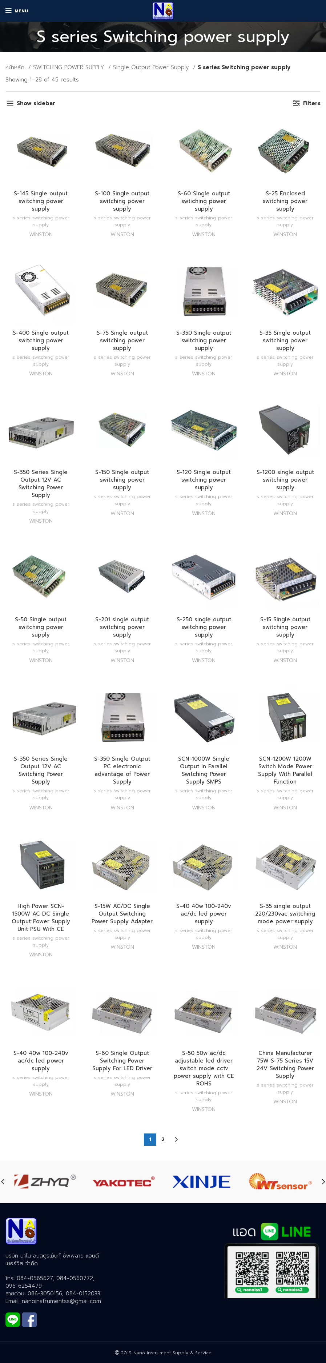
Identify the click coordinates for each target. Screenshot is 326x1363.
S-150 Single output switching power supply (122, 479)
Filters (312, 103)
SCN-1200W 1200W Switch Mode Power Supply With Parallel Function (285, 770)
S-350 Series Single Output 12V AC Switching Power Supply (41, 483)
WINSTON (41, 234)
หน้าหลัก (16, 67)
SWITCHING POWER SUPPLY (69, 67)
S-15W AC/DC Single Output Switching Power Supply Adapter (122, 913)
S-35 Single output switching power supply (285, 340)
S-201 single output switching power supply (122, 627)
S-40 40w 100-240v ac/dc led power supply (203, 913)
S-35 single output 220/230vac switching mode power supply (285, 913)
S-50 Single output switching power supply (41, 627)
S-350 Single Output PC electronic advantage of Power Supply (122, 770)
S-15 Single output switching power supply (285, 627)
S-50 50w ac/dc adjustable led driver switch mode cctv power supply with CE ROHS (204, 1068)
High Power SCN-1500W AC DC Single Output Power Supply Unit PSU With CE (41, 917)
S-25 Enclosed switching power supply (285, 201)
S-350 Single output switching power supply (203, 340)
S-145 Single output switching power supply (41, 201)
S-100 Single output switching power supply (122, 201)
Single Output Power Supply (152, 67)
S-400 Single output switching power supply (41, 340)
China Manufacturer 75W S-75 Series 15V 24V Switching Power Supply (285, 1064)
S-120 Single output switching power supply (204, 479)
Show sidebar (36, 103)
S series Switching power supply (40, 221)
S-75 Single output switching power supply (122, 340)
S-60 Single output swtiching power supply (204, 201)
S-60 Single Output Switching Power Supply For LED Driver (122, 1060)
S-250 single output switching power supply (204, 627)
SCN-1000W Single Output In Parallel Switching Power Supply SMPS (203, 770)
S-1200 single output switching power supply (285, 479)
